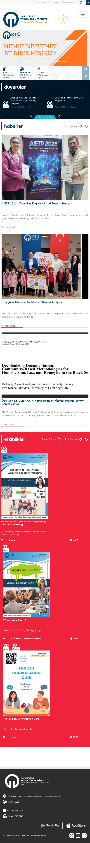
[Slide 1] (31, 61)
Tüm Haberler (71, 126)
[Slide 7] (64, 61)
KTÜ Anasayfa (43, 2)
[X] (71, 835)
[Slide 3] (42, 61)
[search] (81, 2)
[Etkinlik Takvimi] (61, 439)
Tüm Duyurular (45, 116)
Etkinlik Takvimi (49, 439)
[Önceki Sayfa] (31, 116)
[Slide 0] (25, 61)
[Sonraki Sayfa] (59, 116)
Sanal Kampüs (69, 2)
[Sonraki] (85, 76)
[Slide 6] (59, 61)
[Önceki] (85, 69)
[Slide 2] (36, 61)
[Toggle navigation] (82, 14)
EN (88, 2)
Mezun (56, 2)
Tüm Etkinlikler (71, 439)
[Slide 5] (53, 61)
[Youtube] (78, 835)
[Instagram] (84, 835)
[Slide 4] (47, 61)
